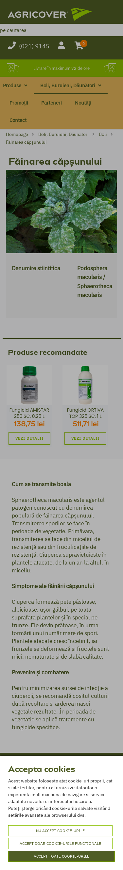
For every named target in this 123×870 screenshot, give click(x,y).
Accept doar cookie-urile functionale (60, 843)
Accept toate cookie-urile (61, 856)
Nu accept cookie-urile (60, 830)
